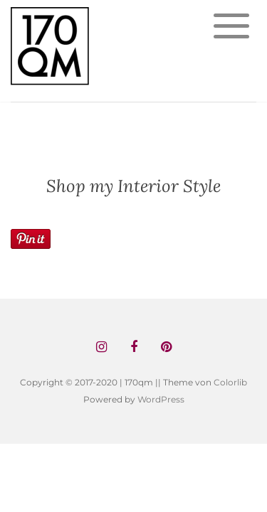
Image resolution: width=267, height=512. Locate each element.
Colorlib (230, 382)
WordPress (160, 399)
